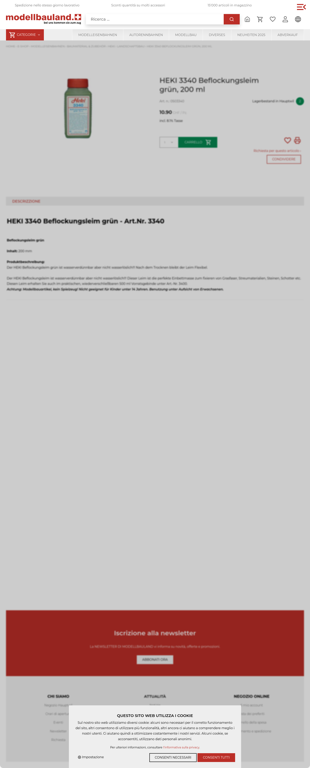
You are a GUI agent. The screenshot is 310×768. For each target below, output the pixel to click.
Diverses (217, 35)
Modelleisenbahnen (97, 35)
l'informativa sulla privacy (181, 747)
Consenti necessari (173, 757)
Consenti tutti (216, 757)
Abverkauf (288, 35)
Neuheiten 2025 (251, 35)
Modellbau (185, 35)
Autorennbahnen (146, 35)
